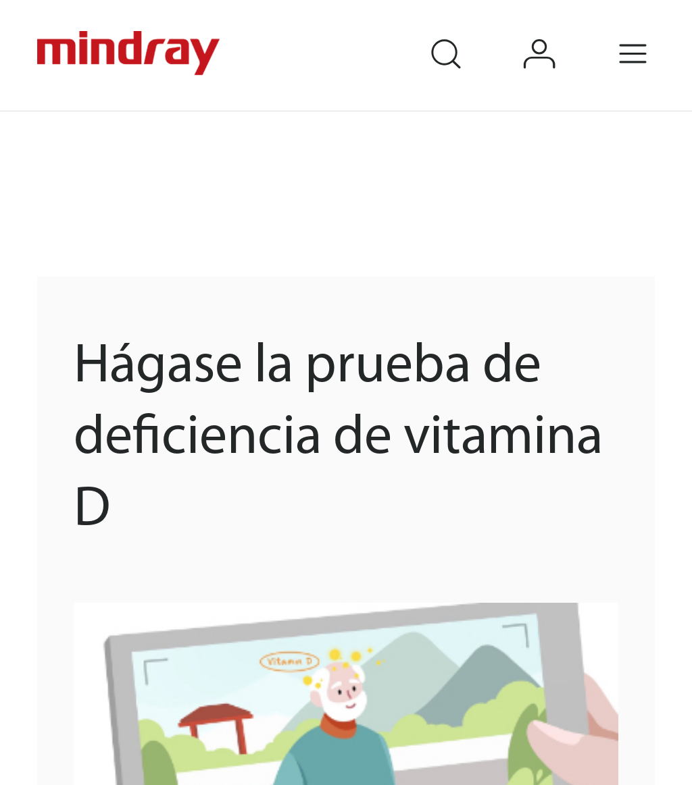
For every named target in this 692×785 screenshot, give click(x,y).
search (465, 35)
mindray (130, 53)
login (559, 35)
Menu (652, 35)
